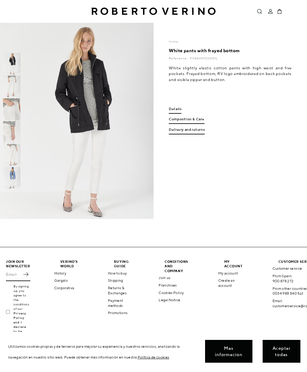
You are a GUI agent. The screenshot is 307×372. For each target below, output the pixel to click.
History (60, 273)
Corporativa (64, 288)
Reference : (179, 58)
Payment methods (115, 303)
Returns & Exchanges (117, 290)
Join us (165, 277)
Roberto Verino (153, 11)
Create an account (226, 283)
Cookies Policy (171, 292)
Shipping (115, 280)
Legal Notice (169, 300)
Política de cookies (153, 357)
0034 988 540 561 (288, 293)
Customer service (287, 268)
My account (228, 273)
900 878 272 (283, 281)
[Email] (13, 274)
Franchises (168, 285)
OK (25, 274)
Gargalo (61, 280)
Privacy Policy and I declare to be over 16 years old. (21, 326)
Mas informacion (228, 351)
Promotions (118, 312)
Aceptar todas (282, 351)
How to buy (117, 273)
